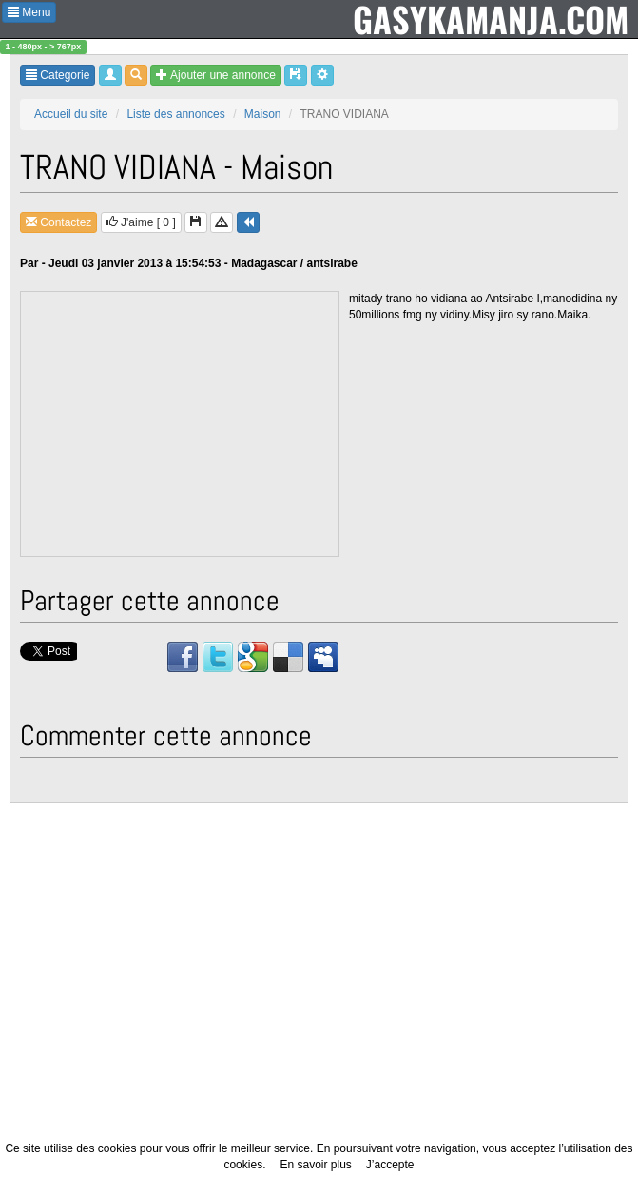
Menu (29, 12)
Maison (262, 114)
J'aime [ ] (141, 222)
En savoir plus (315, 1164)
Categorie (57, 75)
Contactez (58, 222)
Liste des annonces (175, 114)
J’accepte (390, 1164)
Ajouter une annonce (215, 75)
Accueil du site (70, 114)
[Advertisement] (180, 425)
